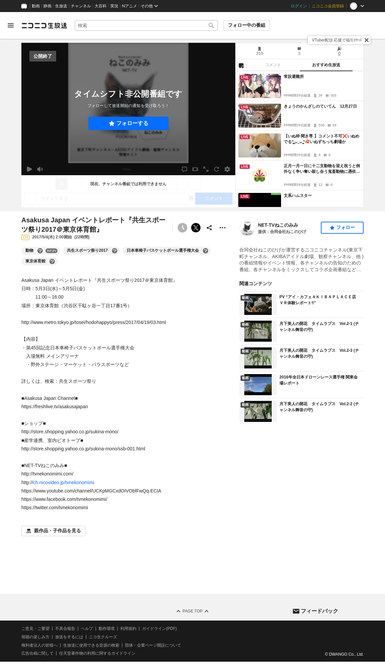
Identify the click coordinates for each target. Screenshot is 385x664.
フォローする (132, 123)
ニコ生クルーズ (103, 637)
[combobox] (146, 25)
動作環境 (107, 629)
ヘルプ (87, 629)
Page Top (192, 611)
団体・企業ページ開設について (153, 645)
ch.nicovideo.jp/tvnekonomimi (63, 482)
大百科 (101, 6)
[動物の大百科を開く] (40, 250)
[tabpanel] (299, 139)
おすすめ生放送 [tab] (326, 65)
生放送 (61, 6)
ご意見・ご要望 (35, 628)
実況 (114, 6)
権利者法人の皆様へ (39, 645)
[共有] (209, 227)
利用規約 (128, 629)
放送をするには (69, 637)
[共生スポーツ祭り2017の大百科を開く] (114, 250)
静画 (47, 6)
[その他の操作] (222, 227)
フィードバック (319, 611)
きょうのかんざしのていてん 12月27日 (320, 106)
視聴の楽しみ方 (35, 637)
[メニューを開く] (10, 25)
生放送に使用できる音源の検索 (91, 645)
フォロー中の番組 (246, 25)
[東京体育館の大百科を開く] (52, 261)
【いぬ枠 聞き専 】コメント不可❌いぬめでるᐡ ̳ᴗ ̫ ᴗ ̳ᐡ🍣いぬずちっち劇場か (321, 139)
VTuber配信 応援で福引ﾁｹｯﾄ (337, 40)
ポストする (196, 227)
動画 (36, 6)
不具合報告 (65, 629)
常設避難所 (294, 76)
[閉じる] (367, 40)
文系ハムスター (298, 195)
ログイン (299, 6)
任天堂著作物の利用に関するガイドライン (97, 654)
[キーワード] (146, 25)
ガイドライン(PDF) (159, 629)
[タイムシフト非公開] (182, 227)
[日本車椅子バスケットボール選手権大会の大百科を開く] (205, 250)
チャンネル (81, 6)
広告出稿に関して (37, 653)
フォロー (345, 227)
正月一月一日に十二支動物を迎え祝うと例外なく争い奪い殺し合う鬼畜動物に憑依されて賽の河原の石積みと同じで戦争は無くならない (322, 169)
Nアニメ (129, 6)
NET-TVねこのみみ (278, 225)
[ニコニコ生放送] (44, 25)
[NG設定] (241, 65)
